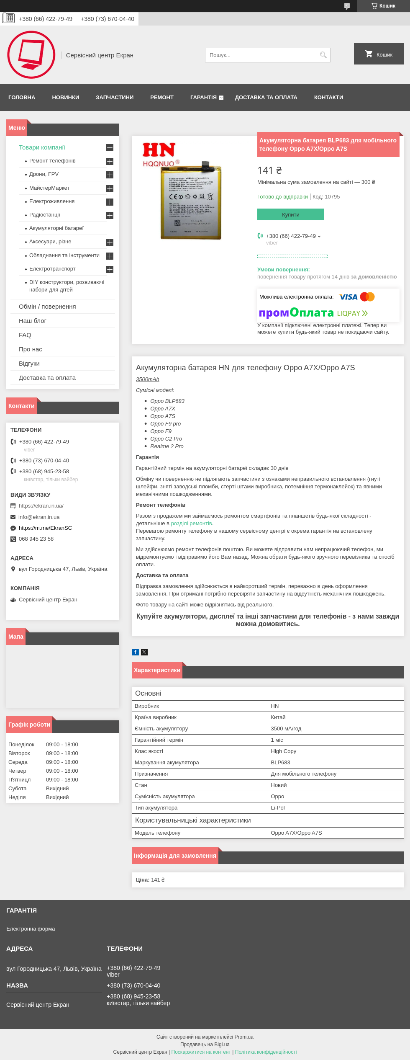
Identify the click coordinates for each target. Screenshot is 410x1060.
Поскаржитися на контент (201, 1052)
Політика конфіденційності (266, 1052)
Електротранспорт (52, 269)
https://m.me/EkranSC (45, 528)
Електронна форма (30, 929)
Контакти (328, 97)
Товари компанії (42, 147)
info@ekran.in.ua (38, 517)
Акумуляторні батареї (56, 228)
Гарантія (203, 97)
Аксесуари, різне (50, 241)
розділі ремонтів (191, 523)
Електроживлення (51, 201)
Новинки (65, 97)
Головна (21, 97)
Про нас (30, 349)
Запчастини (114, 97)
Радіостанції (44, 214)
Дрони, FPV (44, 174)
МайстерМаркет (49, 188)
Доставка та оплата (266, 97)
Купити (291, 214)
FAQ (25, 334)
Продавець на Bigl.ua (205, 1044)
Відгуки (29, 363)
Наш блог (32, 320)
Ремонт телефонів (52, 160)
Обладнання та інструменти (64, 255)
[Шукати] (323, 55)
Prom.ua (244, 1037)
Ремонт (162, 97)
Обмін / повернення (47, 306)
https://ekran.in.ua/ (41, 506)
